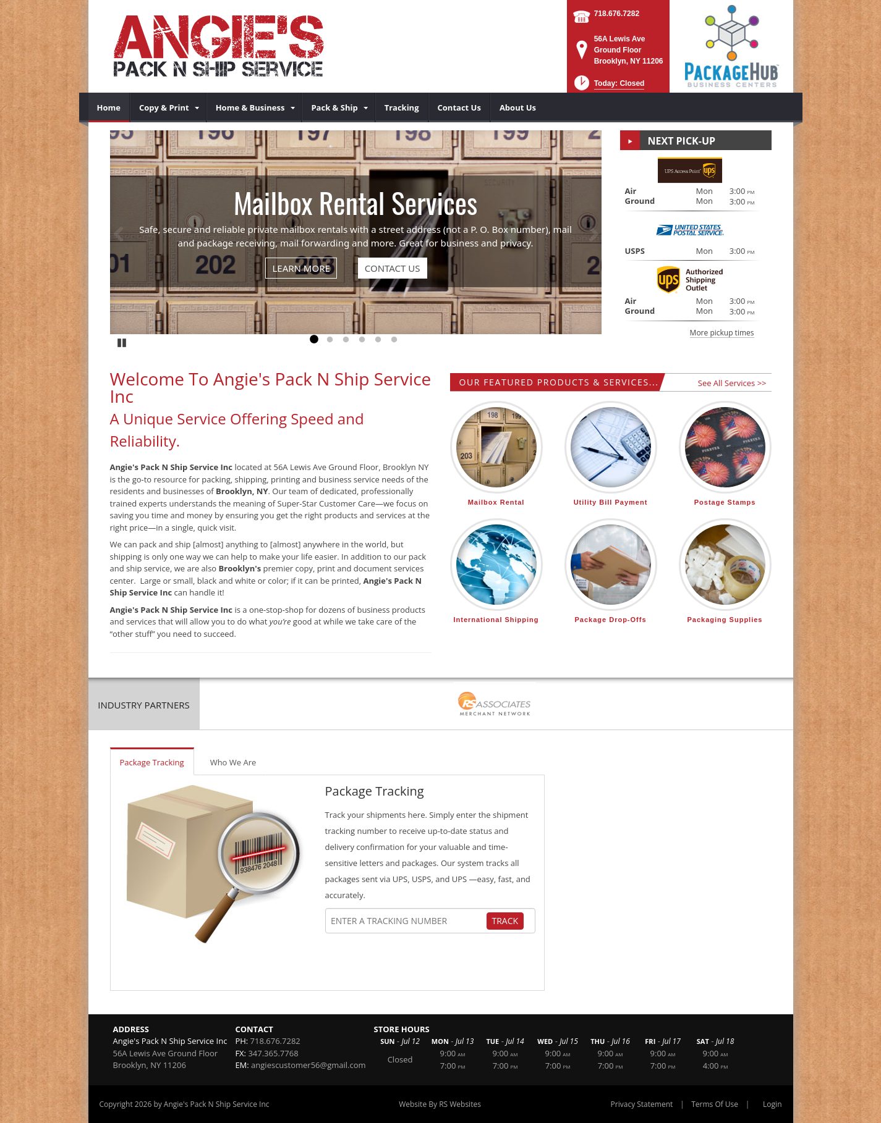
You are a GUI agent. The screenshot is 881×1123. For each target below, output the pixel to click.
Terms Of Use (714, 1104)
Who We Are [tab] (233, 762)
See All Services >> (732, 383)
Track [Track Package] (505, 921)
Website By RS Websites (440, 1104)
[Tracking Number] (408, 921)
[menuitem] (109, 107)
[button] (608, 87)
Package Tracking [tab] (152, 762)
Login (772, 1104)
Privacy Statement (642, 1104)
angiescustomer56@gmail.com (308, 1064)
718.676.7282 (616, 13)
